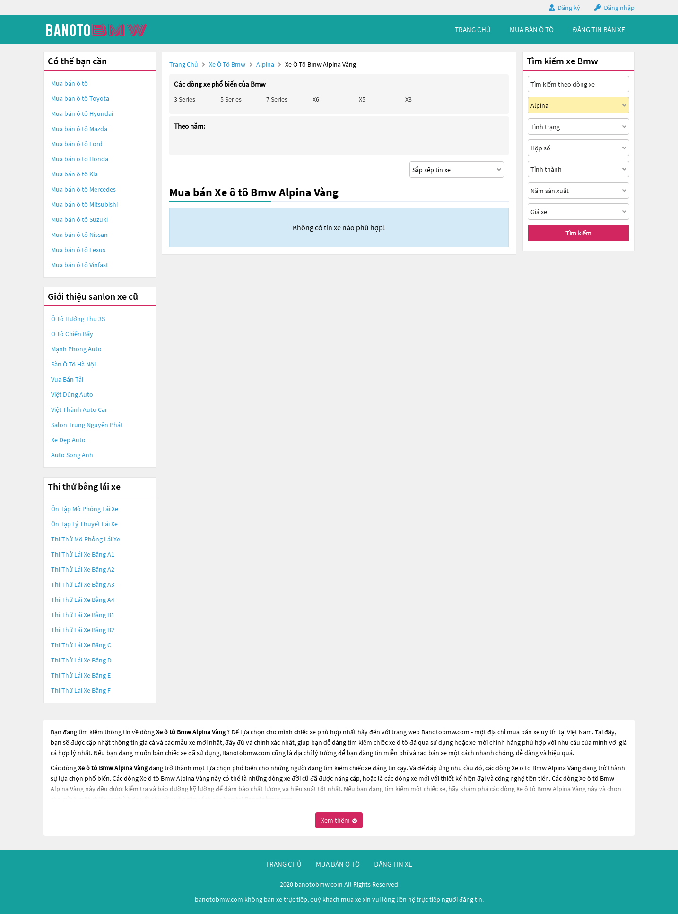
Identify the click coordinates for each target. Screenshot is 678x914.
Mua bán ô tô (69, 83)
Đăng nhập (619, 7)
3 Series (184, 99)
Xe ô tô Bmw (227, 64)
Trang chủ (183, 64)
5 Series (231, 99)
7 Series (276, 99)
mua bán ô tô (532, 29)
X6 (316, 99)
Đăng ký (568, 7)
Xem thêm (339, 820)
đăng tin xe (393, 864)
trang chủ (473, 29)
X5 (362, 99)
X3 (408, 99)
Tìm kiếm (578, 233)
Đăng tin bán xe (599, 29)
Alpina (266, 64)
